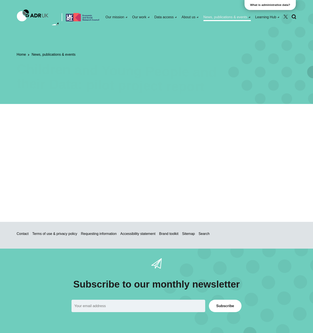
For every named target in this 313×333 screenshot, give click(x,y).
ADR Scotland (136, 128)
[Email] (138, 306)
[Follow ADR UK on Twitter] (285, 17)
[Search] (293, 16)
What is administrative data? (271, 5)
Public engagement (92, 128)
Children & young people (170, 128)
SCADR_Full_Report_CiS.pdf (108, 180)
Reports (116, 128)
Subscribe (225, 306)
